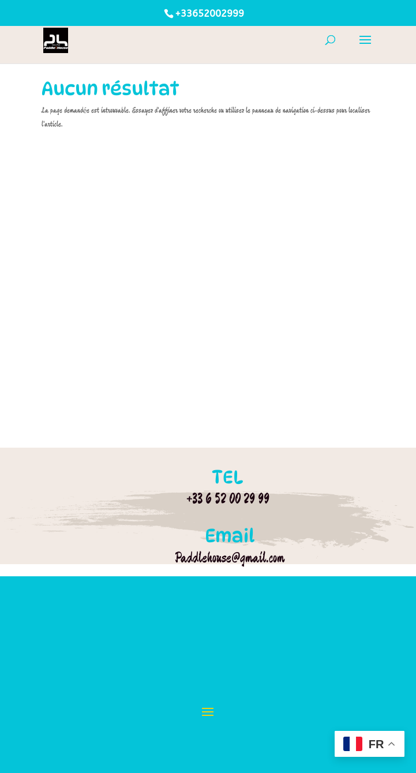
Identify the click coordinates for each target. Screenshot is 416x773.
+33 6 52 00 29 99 (227, 498)
